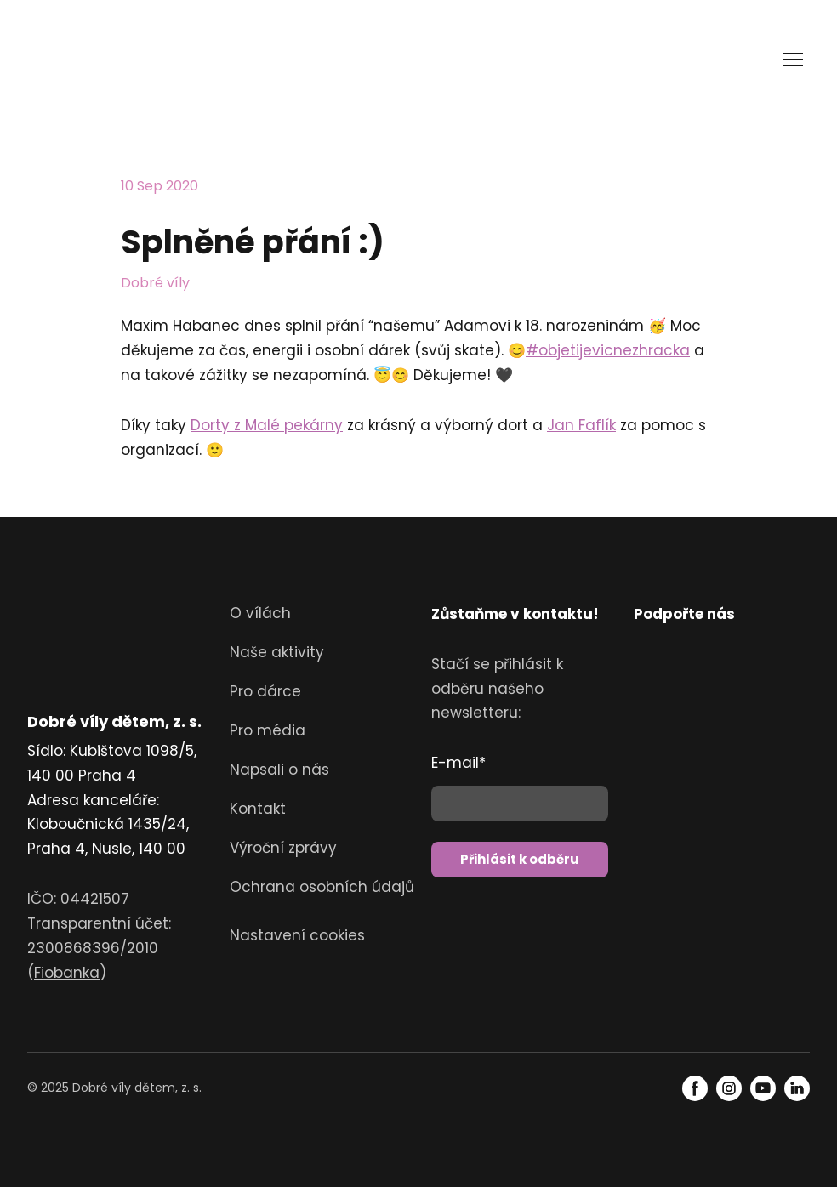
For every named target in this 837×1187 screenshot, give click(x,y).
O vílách (260, 613)
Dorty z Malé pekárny (267, 425)
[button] (695, 1088)
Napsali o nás (279, 769)
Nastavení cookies (297, 935)
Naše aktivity (277, 652)
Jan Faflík (581, 425)
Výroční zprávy (283, 848)
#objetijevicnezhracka (608, 350)
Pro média (267, 730)
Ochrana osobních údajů (322, 887)
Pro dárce (265, 691)
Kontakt (258, 808)
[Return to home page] (89, 59)
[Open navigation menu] (793, 60)
